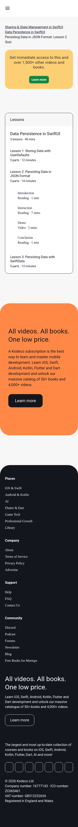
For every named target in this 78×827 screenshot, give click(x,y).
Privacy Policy (15, 563)
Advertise (11, 570)
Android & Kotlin (17, 494)
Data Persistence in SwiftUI (25, 32)
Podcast (10, 634)
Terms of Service (16, 556)
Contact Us (12, 605)
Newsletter (12, 647)
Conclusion (25, 237)
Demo (22, 222)
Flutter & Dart (14, 508)
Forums (10, 641)
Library (10, 527)
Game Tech (12, 514)
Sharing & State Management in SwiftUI (34, 27)
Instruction (25, 208)
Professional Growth (18, 521)
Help (8, 592)
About (9, 550)
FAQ (8, 598)
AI (7, 501)
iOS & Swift (13, 488)
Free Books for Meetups (21, 660)
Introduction (26, 193)
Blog (8, 654)
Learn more (25, 400)
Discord (10, 627)
